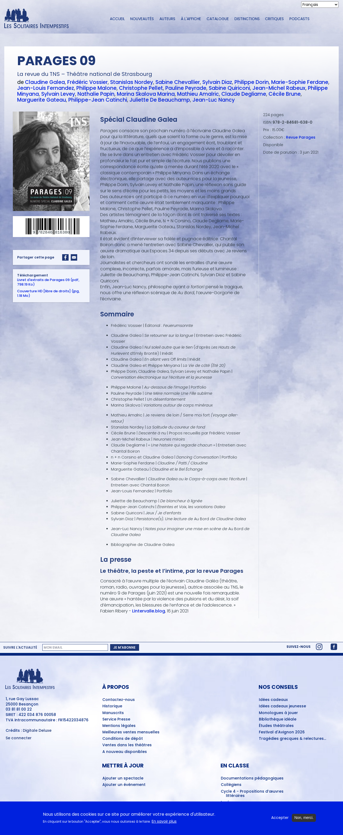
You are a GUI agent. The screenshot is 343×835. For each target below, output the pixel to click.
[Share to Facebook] (65, 257)
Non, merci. (304, 820)
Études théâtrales (276, 725)
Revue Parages (300, 137)
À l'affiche (191, 18)
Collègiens (231, 784)
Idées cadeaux (273, 699)
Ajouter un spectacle (122, 778)
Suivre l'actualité (20, 647)
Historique (112, 706)
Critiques (274, 18)
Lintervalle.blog (148, 611)
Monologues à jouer (278, 713)
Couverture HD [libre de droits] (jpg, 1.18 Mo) (48, 293)
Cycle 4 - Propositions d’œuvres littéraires (252, 794)
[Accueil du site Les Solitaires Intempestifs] (52, 19)
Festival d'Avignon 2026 (282, 732)
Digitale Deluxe (37, 730)
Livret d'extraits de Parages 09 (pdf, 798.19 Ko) (48, 282)
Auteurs (167, 18)
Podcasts (299, 18)
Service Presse (116, 719)
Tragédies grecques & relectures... (292, 738)
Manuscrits (113, 713)
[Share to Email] (74, 257)
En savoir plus (164, 823)
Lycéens (228, 802)
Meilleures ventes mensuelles (130, 732)
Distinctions (247, 18)
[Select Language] (319, 4)
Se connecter (19, 738)
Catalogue (218, 18)
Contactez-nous (118, 699)
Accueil (117, 18)
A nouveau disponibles (124, 751)
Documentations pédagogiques (252, 778)
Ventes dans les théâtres (127, 745)
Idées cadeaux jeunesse (282, 706)
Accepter (280, 820)
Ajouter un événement (124, 784)
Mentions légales (119, 725)
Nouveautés (142, 18)
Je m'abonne (124, 647)
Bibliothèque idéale (277, 719)
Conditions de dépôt (122, 738)
